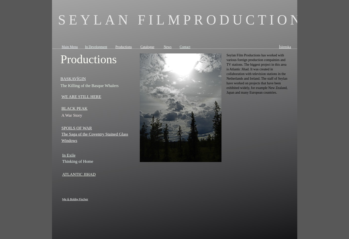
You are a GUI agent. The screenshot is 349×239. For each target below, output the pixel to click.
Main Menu (70, 47)
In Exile (69, 155)
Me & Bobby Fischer (75, 199)
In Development (96, 47)
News (168, 47)
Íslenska (285, 47)
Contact (185, 47)
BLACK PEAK (75, 108)
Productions (124, 47)
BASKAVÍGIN (73, 78)
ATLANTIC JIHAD (79, 174)
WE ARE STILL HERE (81, 96)
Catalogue (148, 47)
